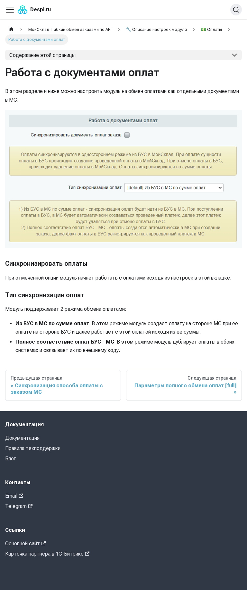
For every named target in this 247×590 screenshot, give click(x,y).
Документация (22, 438)
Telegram (18, 506)
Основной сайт (25, 543)
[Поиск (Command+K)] (236, 9)
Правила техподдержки (32, 448)
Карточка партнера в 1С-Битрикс (47, 554)
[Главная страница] (11, 29)
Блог (10, 459)
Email (14, 496)
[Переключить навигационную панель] (10, 9)
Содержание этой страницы (42, 55)
